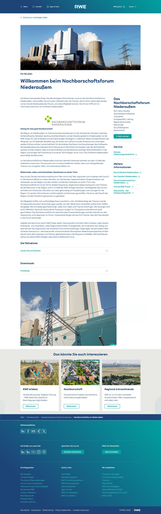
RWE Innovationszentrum (72, 480)
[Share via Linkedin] (22, 431)
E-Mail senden (122, 136)
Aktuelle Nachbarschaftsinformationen (56, 417)
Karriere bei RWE (27, 489)
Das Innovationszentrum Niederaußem (124, 181)
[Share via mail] (33, 431)
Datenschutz (48, 510)
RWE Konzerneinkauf (70, 483)
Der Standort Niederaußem (125, 176)
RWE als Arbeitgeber (111, 486)
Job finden (65, 474)
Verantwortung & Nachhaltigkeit (34, 486)
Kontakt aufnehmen (72, 452)
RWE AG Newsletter (69, 493)
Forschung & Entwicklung (31, 483)
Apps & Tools (54, 7)
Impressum (36, 510)
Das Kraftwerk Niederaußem (126, 172)
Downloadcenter (68, 486)
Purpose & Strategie (110, 474)
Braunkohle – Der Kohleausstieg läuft (122, 192)
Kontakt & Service (28, 502)
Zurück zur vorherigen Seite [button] (35, 17)
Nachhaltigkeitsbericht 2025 (114, 493)
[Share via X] (44, 431)
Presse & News (26, 499)
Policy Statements (63, 510)
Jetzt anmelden (111, 452)
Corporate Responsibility (112, 477)
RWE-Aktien (107, 496)
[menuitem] (37, 6)
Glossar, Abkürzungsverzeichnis (124, 153)
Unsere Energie (27, 477)
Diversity (105, 480)
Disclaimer (25, 510)
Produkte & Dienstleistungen (32, 480)
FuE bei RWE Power (122, 187)
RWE (22, 417)
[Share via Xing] (38, 431)
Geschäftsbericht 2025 (112, 489)
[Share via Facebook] (28, 431)
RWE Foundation (68, 496)
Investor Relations (28, 493)
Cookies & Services (81, 510)
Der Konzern (25, 474)
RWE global (117, 7)
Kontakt (39, 7)
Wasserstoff (107, 483)
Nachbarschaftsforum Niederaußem (88, 417)
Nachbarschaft (33, 417)
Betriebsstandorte (69, 477)
